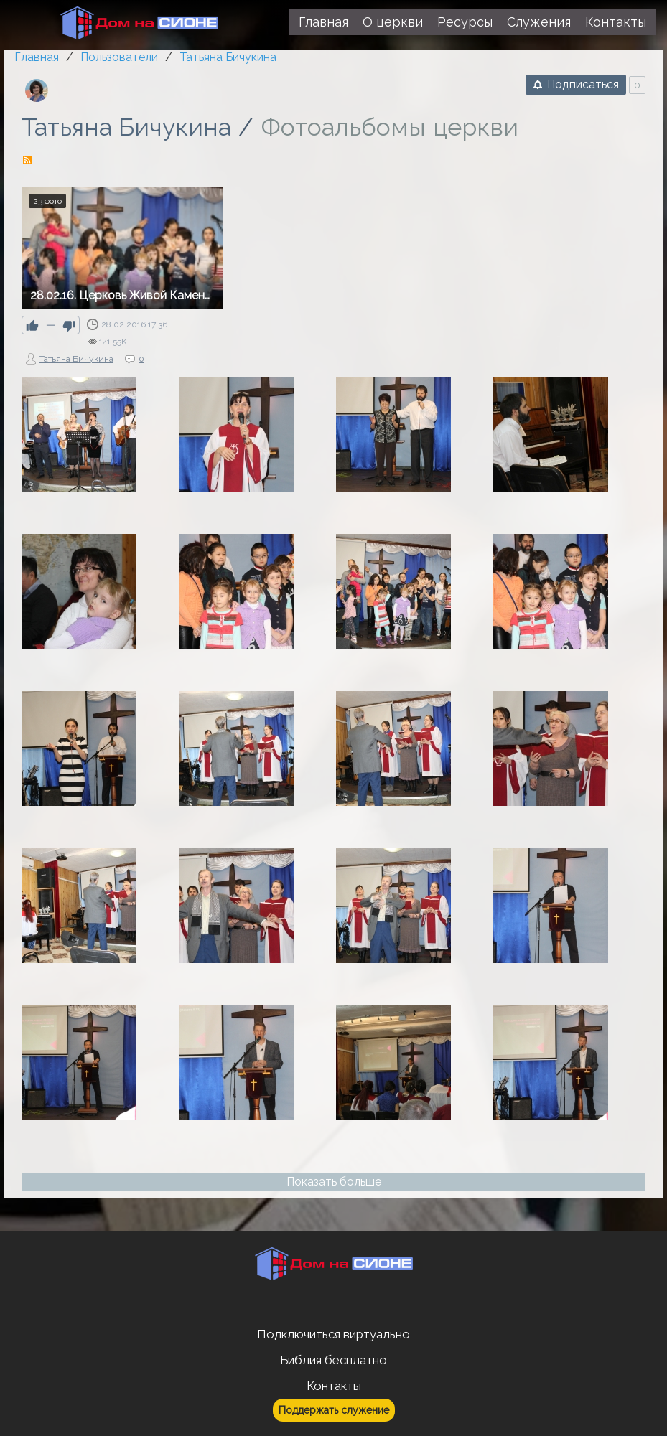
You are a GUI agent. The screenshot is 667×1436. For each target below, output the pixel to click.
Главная (36, 57)
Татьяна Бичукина (126, 127)
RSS (27, 160)
